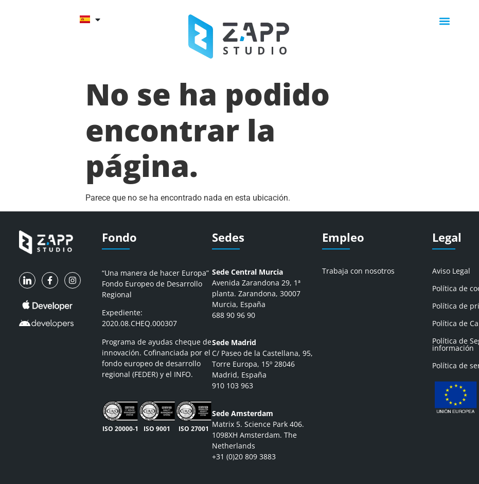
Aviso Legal (451, 271)
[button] (444, 20)
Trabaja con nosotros (358, 271)
